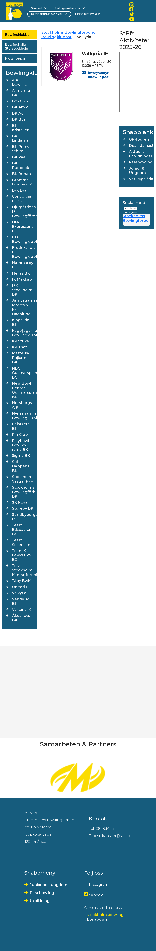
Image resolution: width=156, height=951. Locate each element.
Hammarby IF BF (22, 265)
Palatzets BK (20, 426)
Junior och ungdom (48, 885)
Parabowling (140, 162)
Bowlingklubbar (18, 35)
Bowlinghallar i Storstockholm (17, 46)
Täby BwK (21, 581)
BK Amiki (20, 107)
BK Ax (17, 113)
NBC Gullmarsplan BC (23, 373)
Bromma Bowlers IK (22, 182)
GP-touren (139, 139)
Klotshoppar (15, 58)
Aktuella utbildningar (140, 153)
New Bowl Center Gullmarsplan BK (23, 390)
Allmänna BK (21, 92)
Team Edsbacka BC (21, 529)
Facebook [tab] (130, 208)
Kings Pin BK (20, 322)
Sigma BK (21, 455)
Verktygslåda (140, 179)
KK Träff (19, 347)
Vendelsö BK (20, 601)
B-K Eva (19, 190)
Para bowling (42, 893)
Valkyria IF (21, 593)
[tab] (138, 210)
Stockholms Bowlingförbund (68, 32)
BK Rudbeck (20, 165)
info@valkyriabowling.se (99, 75)
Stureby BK (22, 508)
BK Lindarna (20, 138)
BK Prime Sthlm (21, 148)
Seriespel (39, 8)
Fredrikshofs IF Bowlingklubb (23, 252)
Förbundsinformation (87, 13)
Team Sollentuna (22, 542)
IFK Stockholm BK (22, 290)
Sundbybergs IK (23, 516)
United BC (21, 587)
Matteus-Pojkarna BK (20, 357)
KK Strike (20, 341)
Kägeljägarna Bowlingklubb (23, 332)
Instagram (98, 884)
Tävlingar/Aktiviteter (70, 8)
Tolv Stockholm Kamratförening (23, 570)
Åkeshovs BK (21, 617)
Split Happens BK (20, 466)
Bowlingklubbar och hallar (49, 14)
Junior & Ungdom (137, 170)
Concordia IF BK (21, 198)
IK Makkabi (22, 279)
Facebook (93, 895)
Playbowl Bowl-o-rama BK (20, 445)
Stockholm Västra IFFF (22, 479)
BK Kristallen (21, 127)
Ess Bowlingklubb (23, 239)
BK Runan (21, 174)
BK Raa (18, 157)
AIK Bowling (19, 82)
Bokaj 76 (20, 101)
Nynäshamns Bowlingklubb (23, 415)
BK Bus (19, 119)
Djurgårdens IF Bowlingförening (23, 211)
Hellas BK (21, 273)
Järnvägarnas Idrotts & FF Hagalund (23, 307)
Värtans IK (21, 610)
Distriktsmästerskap (140, 145)
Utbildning (40, 901)
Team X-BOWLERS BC (21, 555)
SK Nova (19, 502)
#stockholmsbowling (104, 915)
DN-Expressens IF (22, 226)
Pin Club (20, 434)
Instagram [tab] (131, 212)
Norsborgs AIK (22, 405)
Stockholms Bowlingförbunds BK (23, 492)
